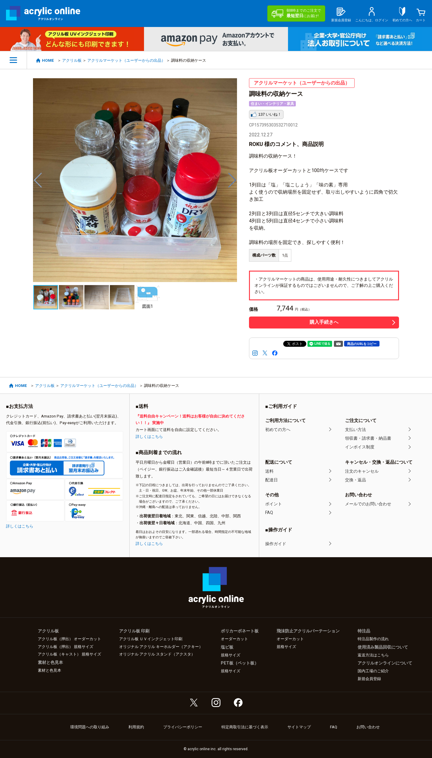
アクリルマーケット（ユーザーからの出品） (126, 60)
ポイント (273, 503)
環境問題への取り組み (89, 727)
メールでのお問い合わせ (368, 503)
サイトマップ (299, 727)
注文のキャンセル (362, 471)
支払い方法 (355, 429)
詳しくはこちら (19, 526)
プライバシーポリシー (182, 727)
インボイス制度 (359, 446)
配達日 (271, 479)
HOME (48, 60)
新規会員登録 (369, 678)
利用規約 (136, 727)
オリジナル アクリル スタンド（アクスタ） (157, 654)
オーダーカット (234, 639)
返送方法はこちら (373, 655)
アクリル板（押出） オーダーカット (69, 639)
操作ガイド (275, 543)
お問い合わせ (368, 727)
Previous (37, 180)
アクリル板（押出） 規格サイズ (65, 646)
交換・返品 (355, 479)
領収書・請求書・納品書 (368, 438)
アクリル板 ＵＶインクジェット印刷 (150, 639)
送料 (269, 471)
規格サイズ (230, 655)
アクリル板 (72, 60)
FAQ (269, 512)
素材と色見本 (49, 670)
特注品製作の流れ (373, 639)
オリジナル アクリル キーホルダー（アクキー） (161, 646)
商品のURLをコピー (361, 344)
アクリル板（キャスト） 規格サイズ (69, 654)
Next (232, 180)
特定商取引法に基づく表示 (244, 727)
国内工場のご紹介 (373, 671)
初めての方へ (277, 429)
